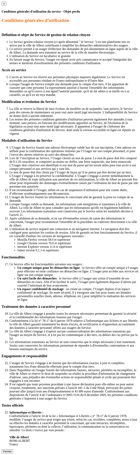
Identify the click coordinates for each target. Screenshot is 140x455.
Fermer (7, 451)
